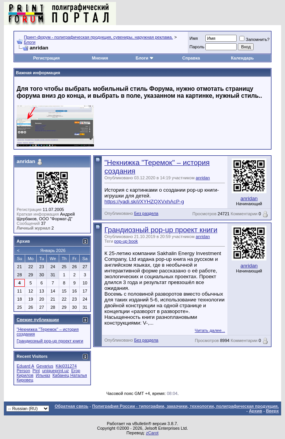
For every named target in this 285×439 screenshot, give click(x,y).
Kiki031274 (66, 366)
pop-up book (126, 241)
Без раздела (146, 213)
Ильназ (43, 375)
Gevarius (44, 366)
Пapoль (196, 46)
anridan (203, 177)
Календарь (242, 58)
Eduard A (25, 366)
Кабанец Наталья (70, 375)
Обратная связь (71, 406)
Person (23, 370)
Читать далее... (210, 330)
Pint (36, 370)
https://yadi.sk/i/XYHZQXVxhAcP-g (144, 201)
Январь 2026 (52, 250)
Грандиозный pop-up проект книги (160, 230)
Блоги (30, 42)
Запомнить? (254, 39)
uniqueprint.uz (55, 370)
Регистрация (46, 58)
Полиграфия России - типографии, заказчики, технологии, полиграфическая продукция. (185, 406)
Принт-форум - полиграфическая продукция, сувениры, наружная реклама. (98, 37)
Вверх (272, 410)
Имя (193, 38)
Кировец (25, 380)
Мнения (100, 58)
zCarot (152, 432)
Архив (255, 410)
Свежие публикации (38, 319)
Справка (191, 58)
